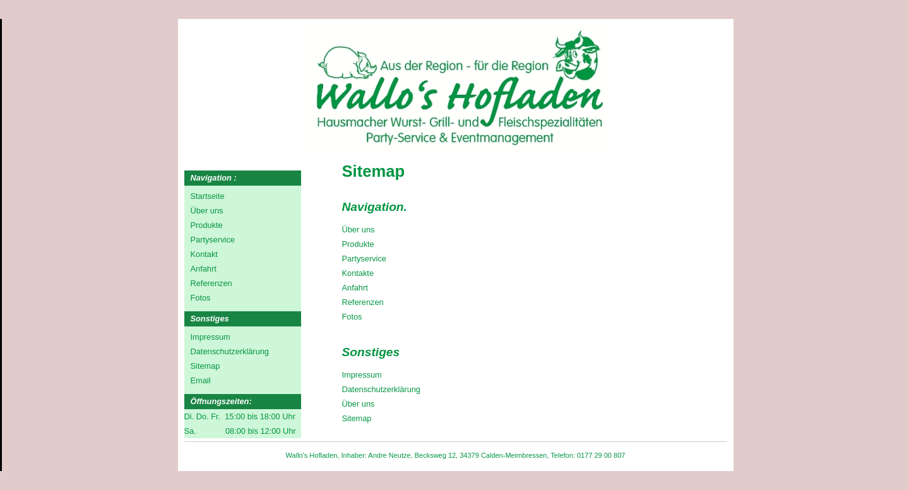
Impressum (362, 374)
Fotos (352, 316)
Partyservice (364, 258)
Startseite (208, 196)
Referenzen (363, 302)
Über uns (358, 229)
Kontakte (358, 273)
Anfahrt (355, 287)
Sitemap (357, 418)
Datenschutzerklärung (381, 389)
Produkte (358, 244)
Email (201, 380)
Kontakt (204, 254)
